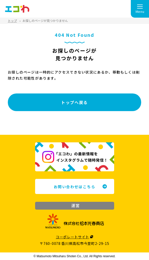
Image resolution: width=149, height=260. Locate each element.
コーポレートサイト (72, 236)
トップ (12, 20)
